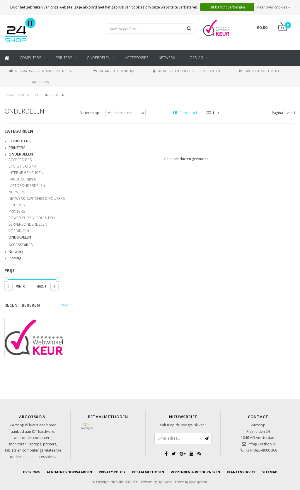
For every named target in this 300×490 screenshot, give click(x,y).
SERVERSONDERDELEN (27, 224)
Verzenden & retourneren (195, 472)
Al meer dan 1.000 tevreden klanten (186, 71)
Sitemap (269, 472)
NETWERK (16, 192)
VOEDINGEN (18, 231)
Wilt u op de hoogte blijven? (183, 425)
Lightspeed (165, 482)
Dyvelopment (198, 482)
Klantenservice (241, 472)
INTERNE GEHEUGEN (25, 172)
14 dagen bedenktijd (113, 71)
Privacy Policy (112, 472)
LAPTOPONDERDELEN (26, 185)
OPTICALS (16, 205)
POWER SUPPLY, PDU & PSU (31, 218)
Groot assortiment (259, 71)
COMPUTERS (30, 57)
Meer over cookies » (273, 7)
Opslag (196, 57)
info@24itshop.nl (262, 444)
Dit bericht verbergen (227, 7)
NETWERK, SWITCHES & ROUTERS (36, 198)
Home (9, 95)
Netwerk (166, 57)
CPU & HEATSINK (22, 166)
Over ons (31, 472)
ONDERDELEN (98, 57)
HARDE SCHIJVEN (22, 179)
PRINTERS (64, 57)
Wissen (66, 305)
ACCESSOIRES (136, 57)
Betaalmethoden (148, 472)
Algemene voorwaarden (69, 472)
